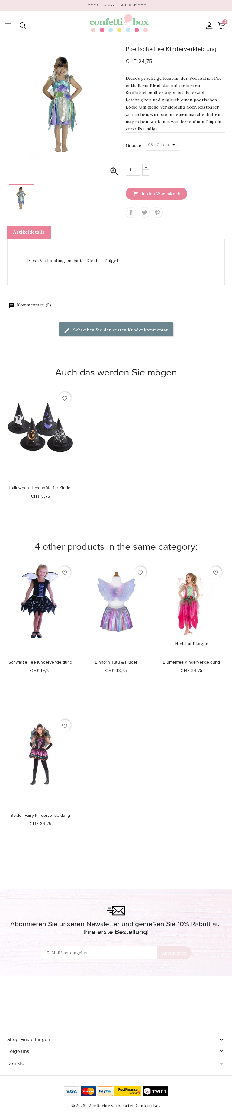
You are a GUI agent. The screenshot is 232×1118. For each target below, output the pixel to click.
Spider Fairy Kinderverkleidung (40, 815)
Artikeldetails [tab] (29, 232)
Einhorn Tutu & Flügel (116, 662)
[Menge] (133, 170)
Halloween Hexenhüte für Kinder (40, 488)
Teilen (131, 212)
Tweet (144, 212)
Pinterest (157, 212)
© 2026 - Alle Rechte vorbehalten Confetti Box (116, 1105)
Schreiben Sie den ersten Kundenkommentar (116, 330)
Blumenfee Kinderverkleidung (191, 662)
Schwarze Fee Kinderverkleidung (40, 662)
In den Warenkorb (156, 193)
